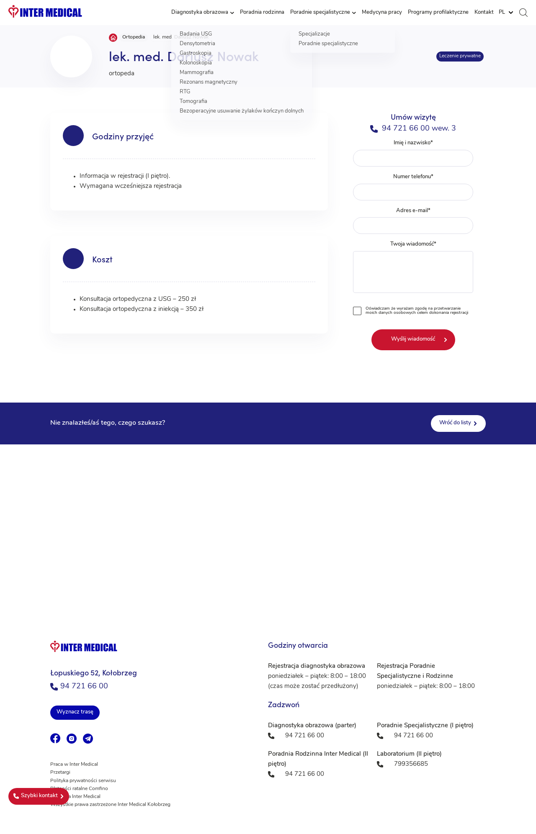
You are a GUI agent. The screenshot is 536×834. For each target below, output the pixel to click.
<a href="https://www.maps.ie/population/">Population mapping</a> (268, 528)
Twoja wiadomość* (413, 268)
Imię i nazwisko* (413, 153)
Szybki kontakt (35, 796)
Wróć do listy (455, 423)
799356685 (411, 764)
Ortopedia (133, 37)
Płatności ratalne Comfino (79, 788)
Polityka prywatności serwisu (83, 780)
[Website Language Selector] (506, 12)
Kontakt (484, 12)
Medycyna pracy (382, 12)
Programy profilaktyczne (438, 12)
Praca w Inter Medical (74, 764)
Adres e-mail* (413, 221)
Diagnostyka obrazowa (199, 12)
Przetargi (60, 772)
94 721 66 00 (79, 686)
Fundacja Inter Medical (75, 796)
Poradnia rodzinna (262, 12)
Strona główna (113, 37)
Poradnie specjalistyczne (320, 12)
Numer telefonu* (413, 187)
